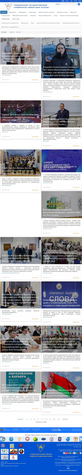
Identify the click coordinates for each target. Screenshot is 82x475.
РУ (63, 1)
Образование (24, 23)
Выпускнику (32, 12)
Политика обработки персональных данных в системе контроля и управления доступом (68, 463)
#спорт (6, 131)
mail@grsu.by (77, 446)
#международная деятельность (12, 272)
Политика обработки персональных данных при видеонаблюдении (68, 460)
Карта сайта (16, 19)
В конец (65, 419)
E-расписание (6, 15)
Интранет (33, 15)
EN (71, 1)
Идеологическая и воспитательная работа (48, 23)
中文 (75, 1)
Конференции (6, 19)
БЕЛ (67, 1)
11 (58, 419)
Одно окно (73, 12)
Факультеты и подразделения (9, 27)
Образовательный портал (20, 15)
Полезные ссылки (62, 12)
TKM (79, 1)
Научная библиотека (45, 15)
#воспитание (49, 228)
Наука (32, 23)
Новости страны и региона (46, 12)
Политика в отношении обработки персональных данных (68, 457)
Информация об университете (9, 23)
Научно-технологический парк (69, 15)
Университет (12, 12)
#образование (49, 182)
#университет (8, 75)
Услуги (56, 15)
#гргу (3, 75)
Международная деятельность (70, 23)
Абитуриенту (22, 12)
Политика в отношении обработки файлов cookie (68, 466)
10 (54, 419)
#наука (47, 141)
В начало (20, 419)
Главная (3, 12)
